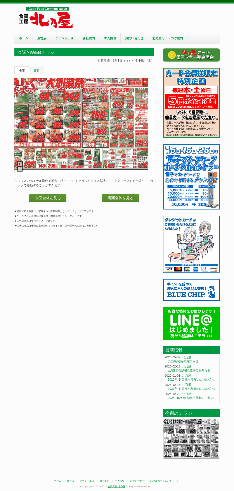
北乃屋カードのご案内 (167, 38)
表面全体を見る (48, 198)
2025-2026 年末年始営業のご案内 (191, 398)
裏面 (36, 70)
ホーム (23, 38)
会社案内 (89, 38)
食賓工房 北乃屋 (47, 18)
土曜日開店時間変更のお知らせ (189, 370)
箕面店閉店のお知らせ (183, 361)
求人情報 (110, 38)
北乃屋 (186, 357)
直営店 (41, 38)
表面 (22, 70)
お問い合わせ (134, 38)
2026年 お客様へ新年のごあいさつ (191, 379)
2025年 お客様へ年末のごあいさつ (191, 388)
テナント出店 (64, 38)
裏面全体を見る (120, 198)
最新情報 (174, 350)
